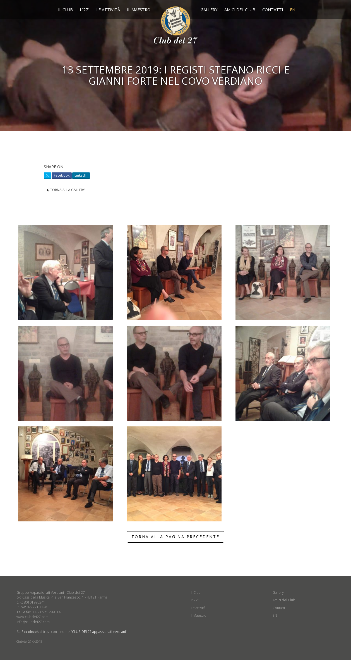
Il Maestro (138, 9)
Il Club (65, 9)
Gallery (209, 9)
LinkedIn (81, 175)
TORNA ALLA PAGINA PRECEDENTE (175, 536)
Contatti (272, 9)
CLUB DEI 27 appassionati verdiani (99, 631)
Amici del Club (239, 9)
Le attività (108, 9)
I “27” (84, 9)
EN (292, 9)
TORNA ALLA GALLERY (66, 189)
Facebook (61, 175)
